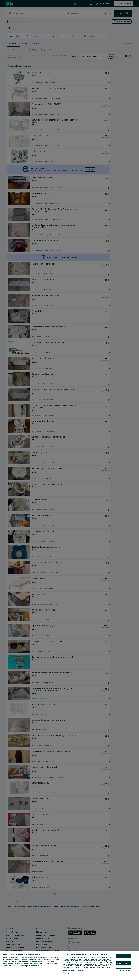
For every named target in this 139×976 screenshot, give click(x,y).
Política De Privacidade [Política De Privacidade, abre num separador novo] (34, 965)
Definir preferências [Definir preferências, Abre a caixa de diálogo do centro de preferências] (123, 970)
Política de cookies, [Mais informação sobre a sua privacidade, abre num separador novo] (19, 965)
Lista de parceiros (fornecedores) (73, 973)
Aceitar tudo (123, 956)
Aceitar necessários (123, 963)
